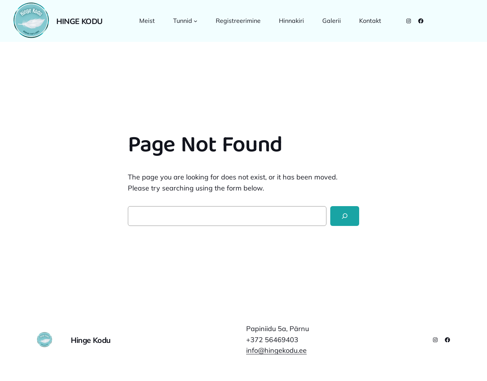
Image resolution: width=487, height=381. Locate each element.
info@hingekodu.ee (276, 350)
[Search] (344, 216)
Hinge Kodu (79, 21)
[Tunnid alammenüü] (195, 21)
